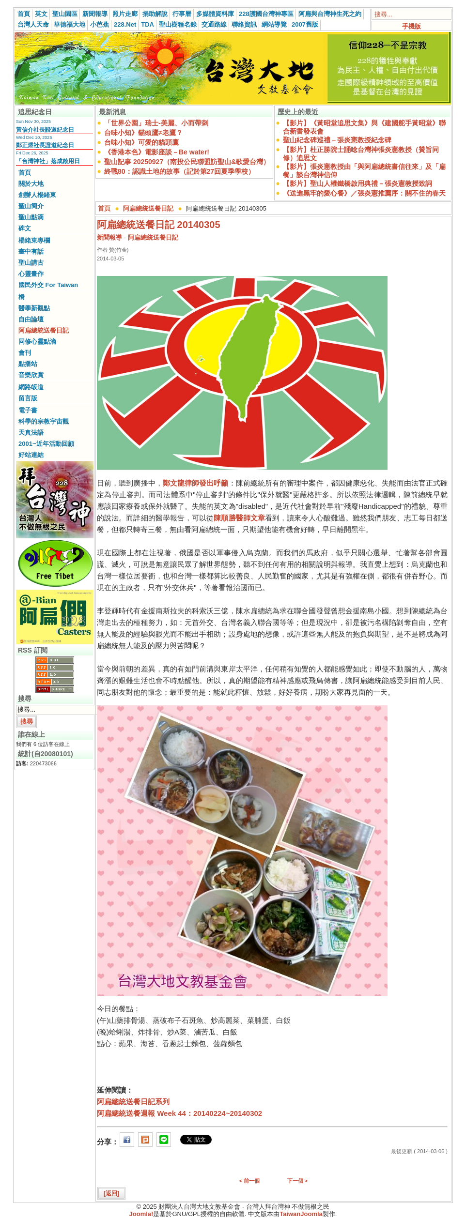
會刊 (24, 352)
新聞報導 (95, 13)
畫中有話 (31, 251)
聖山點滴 (31, 217)
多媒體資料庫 (215, 13)
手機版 (411, 26)
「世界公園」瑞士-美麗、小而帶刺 (156, 123)
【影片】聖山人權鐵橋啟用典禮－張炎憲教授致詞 (357, 183)
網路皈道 (31, 387)
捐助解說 (155, 13)
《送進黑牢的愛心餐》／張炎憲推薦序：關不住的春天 (364, 193)
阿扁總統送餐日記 (43, 330)
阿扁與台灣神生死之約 (329, 13)
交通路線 (214, 24)
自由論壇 (31, 319)
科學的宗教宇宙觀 (43, 421)
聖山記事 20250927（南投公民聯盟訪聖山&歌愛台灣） (187, 162)
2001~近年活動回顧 (46, 443)
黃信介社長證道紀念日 (45, 129)
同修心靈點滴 (37, 341)
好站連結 (31, 454)
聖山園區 (65, 13)
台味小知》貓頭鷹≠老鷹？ (143, 133)
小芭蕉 (99, 24)
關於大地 (31, 183)
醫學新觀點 (34, 308)
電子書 (27, 410)
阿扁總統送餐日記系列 (133, 1101)
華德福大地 (69, 24)
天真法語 (31, 432)
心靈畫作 (31, 273)
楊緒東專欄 (34, 240)
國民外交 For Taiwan (48, 285)
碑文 (24, 228)
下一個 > (297, 1181)
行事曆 (181, 13)
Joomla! (141, 1214)
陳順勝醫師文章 (239, 518)
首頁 (23, 13)
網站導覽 (274, 24)
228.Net (125, 24)
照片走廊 (125, 13)
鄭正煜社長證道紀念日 (45, 145)
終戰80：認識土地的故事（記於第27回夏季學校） (179, 171)
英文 (41, 13)
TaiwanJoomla (301, 1214)
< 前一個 (249, 1181)
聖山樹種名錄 (178, 24)
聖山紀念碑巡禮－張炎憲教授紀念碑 (337, 140)
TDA (147, 24)
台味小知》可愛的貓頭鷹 (141, 142)
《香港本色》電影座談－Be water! (156, 152)
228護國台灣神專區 (266, 13)
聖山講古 (31, 262)
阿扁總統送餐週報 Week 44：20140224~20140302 (179, 1113)
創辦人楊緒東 (37, 194)
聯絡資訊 (244, 24)
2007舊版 (305, 24)
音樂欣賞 (31, 375)
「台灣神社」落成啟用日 (48, 161)
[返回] (111, 1193)
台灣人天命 (33, 24)
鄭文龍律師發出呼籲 (196, 483)
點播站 (27, 363)
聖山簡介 (31, 206)
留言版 (27, 398)
